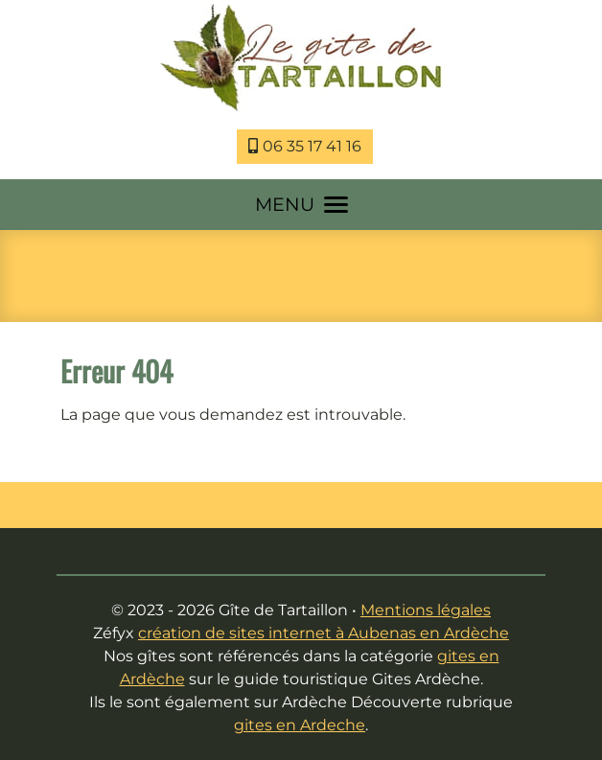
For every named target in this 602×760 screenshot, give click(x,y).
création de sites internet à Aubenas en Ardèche (323, 633)
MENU (301, 204)
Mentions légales (425, 610)
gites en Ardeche (299, 725)
